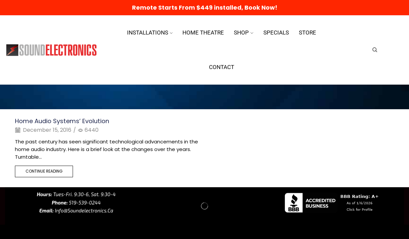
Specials (276, 32)
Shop (243, 32)
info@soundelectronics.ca (83, 210)
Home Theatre (203, 32)
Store (307, 32)
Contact (221, 67)
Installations (150, 32)
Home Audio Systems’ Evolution (62, 121)
